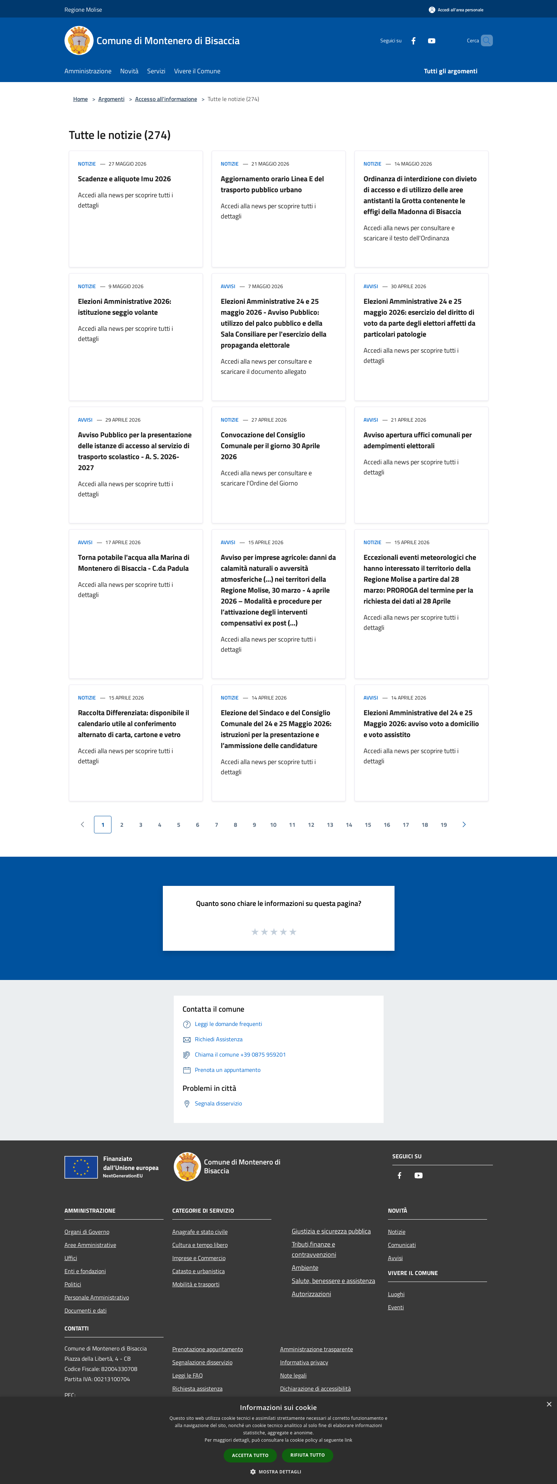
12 (311, 824)
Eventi (396, 1307)
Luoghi (396, 1294)
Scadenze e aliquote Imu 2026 (124, 178)
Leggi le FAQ (187, 1375)
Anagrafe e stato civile (200, 1231)
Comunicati (402, 1244)
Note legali (293, 1375)
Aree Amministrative (90, 1244)
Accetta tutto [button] (250, 1455)
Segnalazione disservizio (202, 1362)
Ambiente (305, 1267)
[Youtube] (419, 40)
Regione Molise (83, 9)
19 (443, 824)
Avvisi (228, 286)
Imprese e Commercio (198, 1258)
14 (349, 824)
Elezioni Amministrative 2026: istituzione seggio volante (124, 306)
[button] (279, 1471)
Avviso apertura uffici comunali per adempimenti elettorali (418, 440)
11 (292, 824)
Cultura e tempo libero (200, 1244)
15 (368, 824)
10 (273, 824)
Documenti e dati (85, 1310)
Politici (72, 1284)
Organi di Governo (86, 1231)
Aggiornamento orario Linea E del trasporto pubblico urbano (272, 184)
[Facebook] (401, 40)
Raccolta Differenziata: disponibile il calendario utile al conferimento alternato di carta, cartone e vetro (133, 723)
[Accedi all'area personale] (456, 9)
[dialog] (278, 1440)
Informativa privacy (304, 1362)
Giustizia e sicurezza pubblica (331, 1231)
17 (406, 824)
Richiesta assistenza (197, 1388)
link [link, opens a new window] (348, 1440)
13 (330, 824)
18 (424, 824)
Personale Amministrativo (96, 1297)
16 (387, 824)
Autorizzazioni (311, 1294)
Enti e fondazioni (85, 1271)
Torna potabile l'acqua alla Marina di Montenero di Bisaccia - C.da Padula (133, 562)
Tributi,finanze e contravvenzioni (314, 1249)
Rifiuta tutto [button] (307, 1455)
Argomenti (111, 98)
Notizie (87, 163)
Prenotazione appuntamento (207, 1349)
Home (80, 98)
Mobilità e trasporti (196, 1284)
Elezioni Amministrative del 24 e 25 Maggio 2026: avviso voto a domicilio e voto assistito (421, 723)
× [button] (549, 1404)
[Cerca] (484, 40)
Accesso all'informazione (166, 98)
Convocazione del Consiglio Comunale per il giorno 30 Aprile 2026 (270, 445)
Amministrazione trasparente (316, 1349)
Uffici (70, 1258)
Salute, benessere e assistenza (333, 1281)
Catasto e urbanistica (198, 1271)
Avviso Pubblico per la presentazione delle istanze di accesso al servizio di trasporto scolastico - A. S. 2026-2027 (135, 451)
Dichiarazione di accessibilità (315, 1388)
